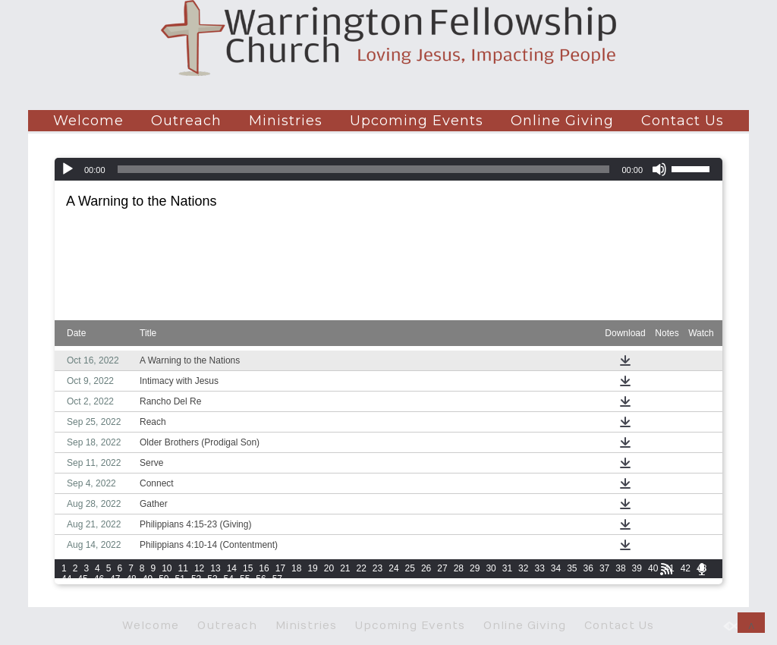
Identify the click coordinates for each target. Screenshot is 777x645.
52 (196, 579)
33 (539, 568)
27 (442, 568)
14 (232, 568)
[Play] (67, 169)
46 (99, 579)
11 (183, 568)
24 (393, 568)
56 (261, 579)
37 (604, 568)
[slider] (364, 169)
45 (82, 579)
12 (199, 568)
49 (148, 579)
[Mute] (659, 169)
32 (523, 568)
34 (556, 568)
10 (166, 568)
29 (475, 568)
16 (264, 568)
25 (410, 568)
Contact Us (682, 120)
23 (377, 568)
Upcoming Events (416, 120)
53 (212, 579)
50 (163, 579)
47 (115, 579)
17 (280, 568)
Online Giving (562, 120)
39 (637, 568)
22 (361, 568)
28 (459, 568)
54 (229, 579)
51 (180, 579)
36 (588, 568)
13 (215, 568)
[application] (388, 169)
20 (329, 568)
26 (426, 568)
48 (131, 579)
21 (345, 568)
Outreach (186, 120)
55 (245, 579)
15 (248, 568)
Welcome (88, 120)
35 (572, 568)
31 (507, 568)
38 (620, 568)
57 (277, 579)
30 (490, 568)
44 (66, 579)
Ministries (285, 120)
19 (312, 568)
